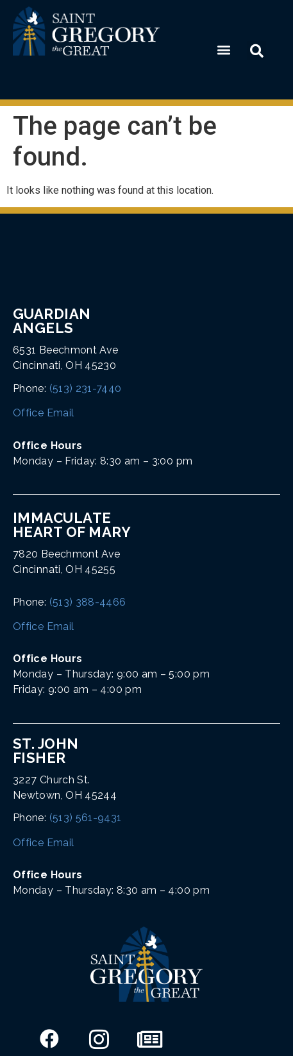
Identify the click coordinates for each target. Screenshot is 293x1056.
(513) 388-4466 (87, 602)
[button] (223, 49)
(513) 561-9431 (85, 818)
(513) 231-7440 (85, 388)
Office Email (43, 413)
